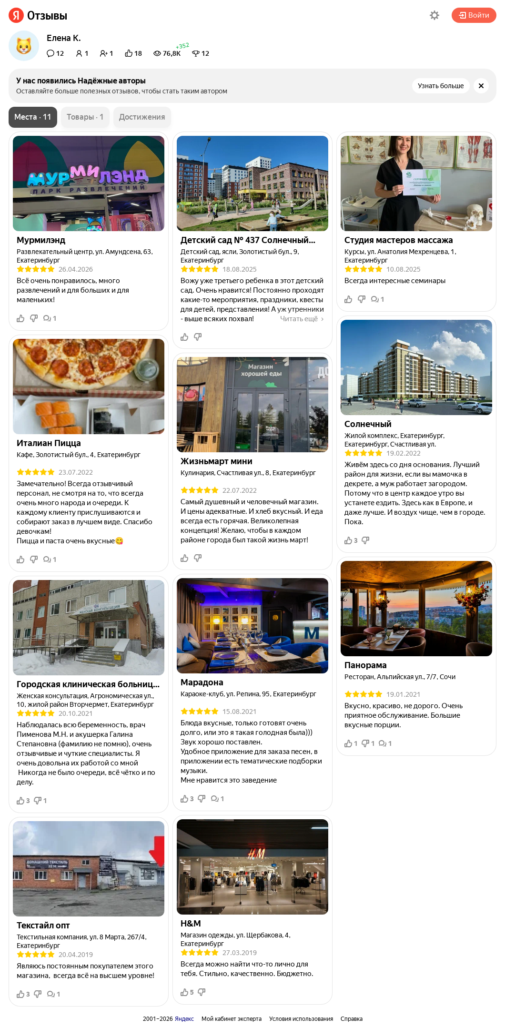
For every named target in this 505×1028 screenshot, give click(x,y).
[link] (38, 15)
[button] (434, 15)
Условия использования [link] (301, 1019)
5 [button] (187, 992)
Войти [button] (474, 15)
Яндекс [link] (184, 1019)
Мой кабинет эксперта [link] (232, 1019)
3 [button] (23, 800)
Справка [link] (352, 1019)
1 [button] (50, 318)
